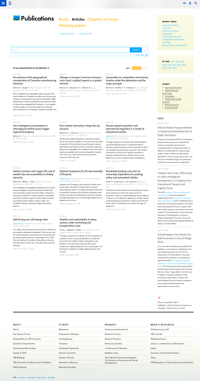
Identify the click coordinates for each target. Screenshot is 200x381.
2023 (169, 65)
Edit (192, 377)
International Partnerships (24, 348)
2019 (164, 67)
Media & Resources (162, 324)
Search (135, 50)
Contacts (21, 377)
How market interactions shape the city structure (80, 127)
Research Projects (113, 338)
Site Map (51, 377)
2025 (182, 61)
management (167, 39)
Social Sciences (171, 107)
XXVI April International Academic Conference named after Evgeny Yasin (175, 263)
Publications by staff (160, 329)
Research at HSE (85, 33)
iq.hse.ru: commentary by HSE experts (167, 343)
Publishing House (158, 338)
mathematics (179, 39)
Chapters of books (102, 19)
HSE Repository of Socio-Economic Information (172, 362)
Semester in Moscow (68, 362)
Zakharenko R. (111, 136)
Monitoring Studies (113, 343)
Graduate (63, 343)
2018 (169, 67)
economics (166, 28)
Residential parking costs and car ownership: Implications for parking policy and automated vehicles (124, 174)
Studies (63, 324)
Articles (78, 19)
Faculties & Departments (24, 343)
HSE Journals (156, 334)
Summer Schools (66, 357)
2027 (173, 61)
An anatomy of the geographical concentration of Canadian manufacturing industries (34, 80)
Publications (37, 18)
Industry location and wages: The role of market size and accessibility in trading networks (34, 174)
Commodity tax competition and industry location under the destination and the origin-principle (127, 80)
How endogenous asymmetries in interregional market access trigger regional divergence (31, 128)
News (161, 118)
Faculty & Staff (20, 353)
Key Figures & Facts (21, 334)
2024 (164, 65)
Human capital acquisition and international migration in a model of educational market (125, 128)
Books (64, 19)
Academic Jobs (111, 353)
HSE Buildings (19, 357)
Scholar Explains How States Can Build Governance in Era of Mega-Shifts (175, 238)
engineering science (170, 30)
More (174, 67)
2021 (179, 65)
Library (153, 348)
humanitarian (167, 33)
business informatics (170, 25)
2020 (184, 65)
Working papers (72, 25)
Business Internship (67, 367)
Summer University (67, 353)
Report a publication (67, 33)
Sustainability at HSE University (27, 338)
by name (135, 68)
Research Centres (113, 334)
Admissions (64, 329)
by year (145, 68)
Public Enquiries (20, 367)
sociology (166, 42)
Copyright (31, 377)
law (180, 36)
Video (153, 357)
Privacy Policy (41, 377)
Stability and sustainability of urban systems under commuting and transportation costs (78, 222)
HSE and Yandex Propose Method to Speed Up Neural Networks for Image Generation (175, 131)
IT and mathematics (170, 36)
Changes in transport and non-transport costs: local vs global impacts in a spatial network (81, 80)
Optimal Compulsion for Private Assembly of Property (81, 173)
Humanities (169, 96)
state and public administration (174, 45)
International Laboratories (116, 329)
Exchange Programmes (69, 348)
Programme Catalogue (69, 334)
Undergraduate (65, 338)
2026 (178, 61)
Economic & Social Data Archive (165, 353)
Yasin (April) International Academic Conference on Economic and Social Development (121, 360)
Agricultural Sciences (173, 87)
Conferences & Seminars (116, 348)
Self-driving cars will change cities (30, 219)
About (17, 324)
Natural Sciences (172, 104)
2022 (174, 65)
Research (110, 324)
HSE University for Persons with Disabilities (32, 362)
